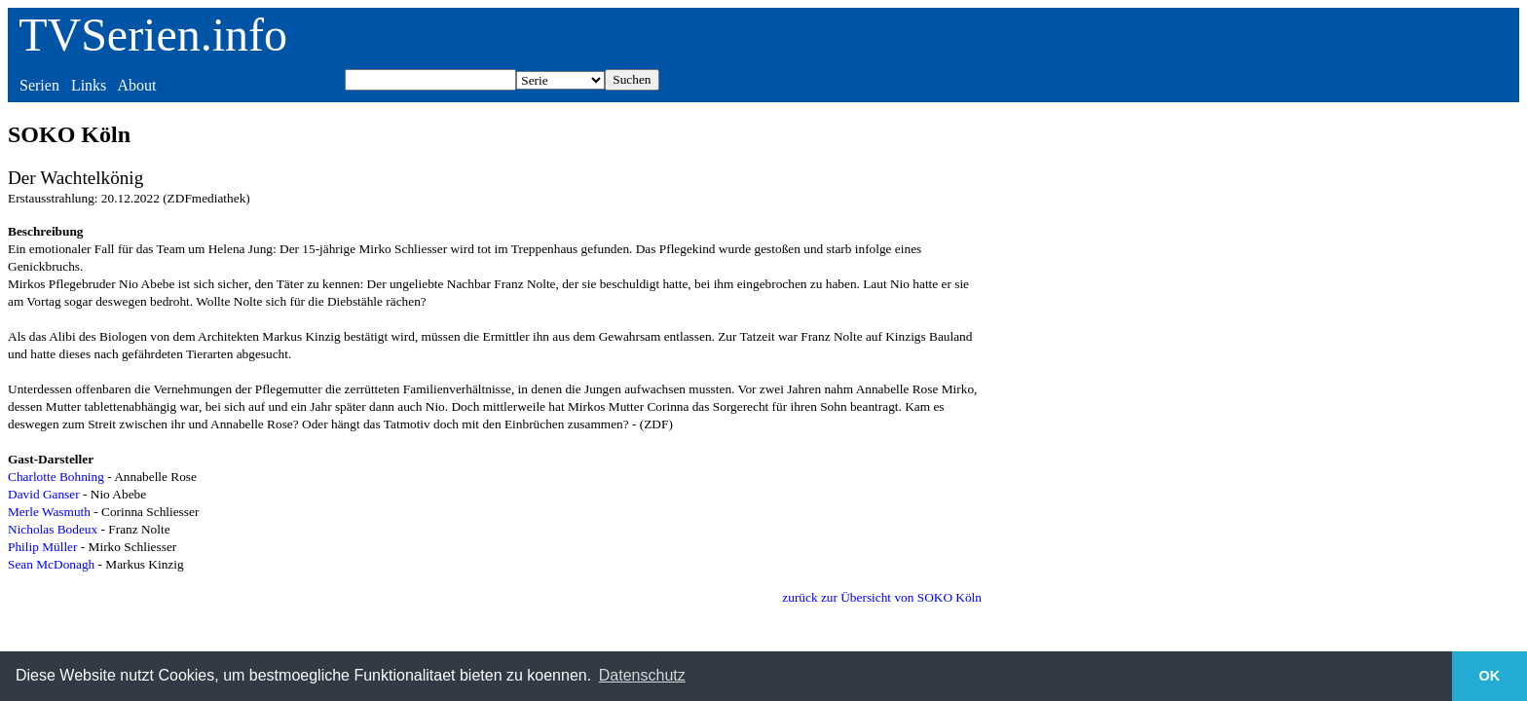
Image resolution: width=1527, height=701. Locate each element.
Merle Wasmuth (49, 511)
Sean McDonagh (51, 564)
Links (88, 85)
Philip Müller (42, 546)
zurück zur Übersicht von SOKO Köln (882, 597)
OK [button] (1490, 675)
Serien (39, 85)
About (136, 85)
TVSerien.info (153, 34)
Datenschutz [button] (642, 675)
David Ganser (44, 494)
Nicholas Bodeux (52, 529)
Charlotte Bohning (56, 476)
